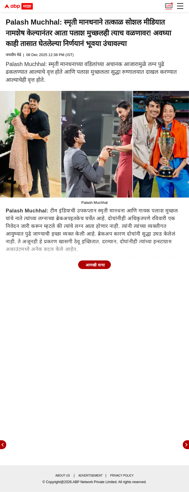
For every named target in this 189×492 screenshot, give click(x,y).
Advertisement (90, 475)
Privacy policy (121, 475)
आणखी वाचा (95, 265)
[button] (180, 6)
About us (62, 475)
